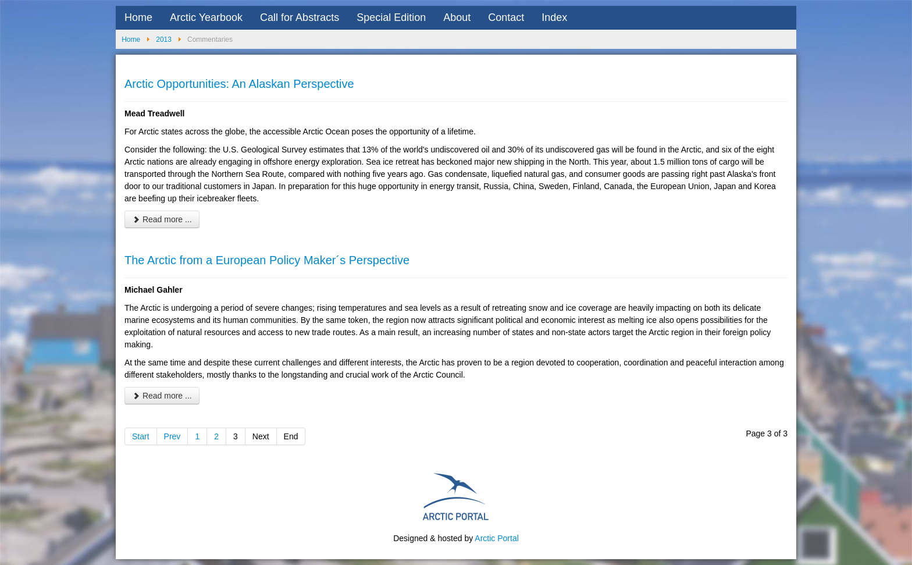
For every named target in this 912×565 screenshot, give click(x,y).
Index (554, 17)
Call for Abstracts (299, 17)
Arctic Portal (496, 538)
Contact (506, 17)
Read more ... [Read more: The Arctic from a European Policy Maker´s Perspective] (162, 395)
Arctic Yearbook (206, 17)
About (457, 17)
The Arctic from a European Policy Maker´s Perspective (266, 260)
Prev (172, 436)
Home (138, 17)
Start (140, 436)
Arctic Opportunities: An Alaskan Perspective (239, 83)
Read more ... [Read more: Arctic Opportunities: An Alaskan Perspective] (162, 219)
